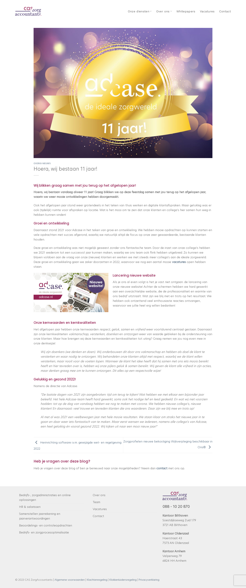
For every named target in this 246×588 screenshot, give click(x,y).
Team (96, 502)
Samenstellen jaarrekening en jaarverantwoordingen (39, 516)
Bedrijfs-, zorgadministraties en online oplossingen (45, 497)
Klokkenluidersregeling (123, 580)
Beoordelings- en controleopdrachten (45, 525)
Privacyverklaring (148, 580)
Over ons (164, 11)
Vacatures (207, 11)
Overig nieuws (42, 163)
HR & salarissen (30, 507)
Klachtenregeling (97, 580)
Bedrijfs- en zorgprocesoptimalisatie (44, 532)
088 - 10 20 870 (176, 506)
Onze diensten (140, 11)
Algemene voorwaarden (69, 580)
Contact (225, 11)
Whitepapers (185, 11)
